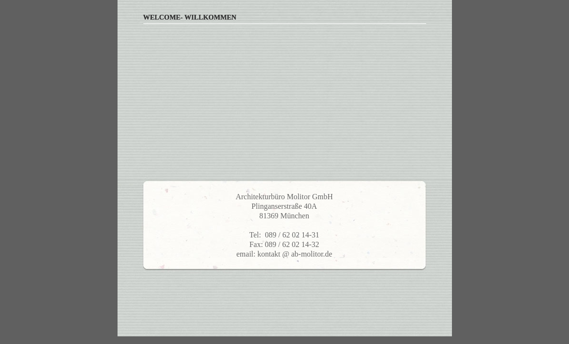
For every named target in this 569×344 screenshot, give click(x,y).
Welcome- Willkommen (189, 17)
